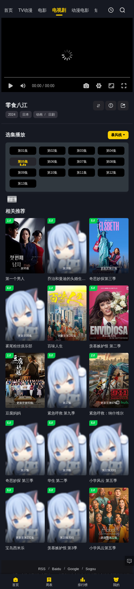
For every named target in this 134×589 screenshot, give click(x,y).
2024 (12, 114)
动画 (39, 114)
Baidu (56, 569)
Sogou (90, 569)
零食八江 (16, 105)
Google (73, 569)
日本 (25, 114)
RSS (42, 569)
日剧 (51, 114)
